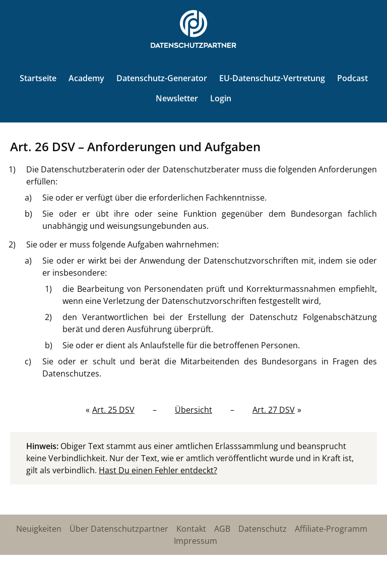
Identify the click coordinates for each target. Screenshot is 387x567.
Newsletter (177, 98)
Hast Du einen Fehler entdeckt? (158, 470)
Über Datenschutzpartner (119, 528)
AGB (222, 528)
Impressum (195, 540)
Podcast (352, 78)
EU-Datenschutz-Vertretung (272, 78)
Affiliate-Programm (331, 528)
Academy (86, 78)
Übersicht (193, 409)
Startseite (38, 78)
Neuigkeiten (38, 528)
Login (220, 98)
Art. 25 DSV (113, 409)
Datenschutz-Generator (161, 78)
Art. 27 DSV (273, 409)
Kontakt (191, 528)
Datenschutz (262, 528)
